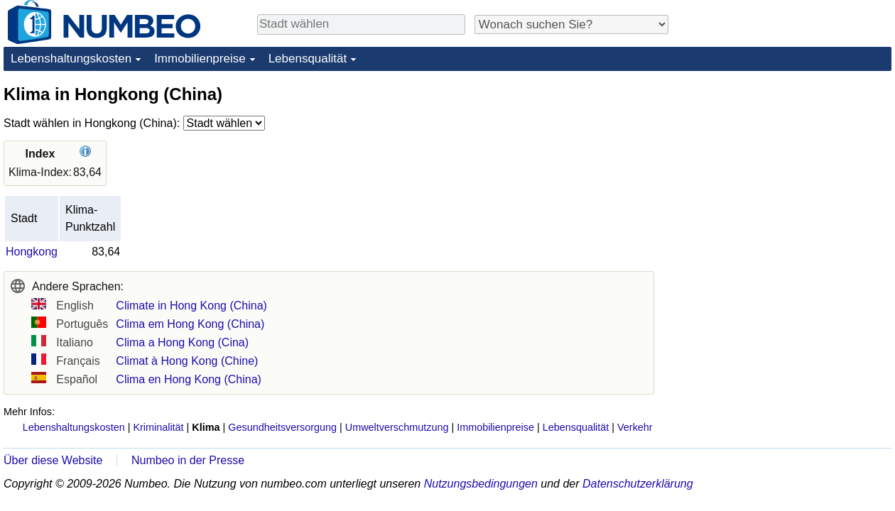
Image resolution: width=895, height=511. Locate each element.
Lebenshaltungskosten (71, 58)
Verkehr (635, 427)
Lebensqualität (307, 58)
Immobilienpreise (200, 58)
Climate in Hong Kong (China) (191, 306)
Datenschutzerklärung (637, 484)
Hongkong (32, 252)
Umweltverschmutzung (397, 427)
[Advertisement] (784, 171)
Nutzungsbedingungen (481, 484)
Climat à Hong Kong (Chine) (187, 361)
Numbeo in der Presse (187, 460)
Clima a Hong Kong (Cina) (182, 342)
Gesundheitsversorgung (282, 427)
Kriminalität (158, 427)
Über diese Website (53, 460)
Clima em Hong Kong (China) (190, 324)
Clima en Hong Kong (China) (188, 379)
